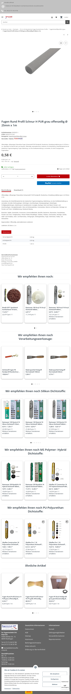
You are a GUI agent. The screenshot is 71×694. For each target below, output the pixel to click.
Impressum (7, 688)
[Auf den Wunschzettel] (66, 43)
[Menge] (17, 176)
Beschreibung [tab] (6, 190)
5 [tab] (39, 384)
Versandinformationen (56, 636)
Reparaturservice (55, 639)
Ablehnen (54, 684)
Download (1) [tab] (18, 190)
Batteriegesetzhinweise (33, 643)
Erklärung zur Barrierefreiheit (35, 650)
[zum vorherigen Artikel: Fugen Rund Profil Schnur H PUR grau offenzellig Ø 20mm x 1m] (64, 35)
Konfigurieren (54, 679)
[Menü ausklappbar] (2, 16)
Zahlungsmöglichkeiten (57, 633)
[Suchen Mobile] (33, 22)
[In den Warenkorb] (53, 176)
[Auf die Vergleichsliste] (61, 43)
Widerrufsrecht (30, 646)
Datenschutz (16, 688)
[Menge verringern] (4, 176)
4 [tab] (38, 111)
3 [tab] (36, 111)
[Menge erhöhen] (32, 176)
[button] (52, 17)
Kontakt (51, 629)
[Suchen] (67, 22)
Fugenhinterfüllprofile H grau (18, 136)
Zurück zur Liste (7, 29)
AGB (26, 633)
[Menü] (68, 676)
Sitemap (28, 636)
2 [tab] (34, 111)
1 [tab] (32, 111)
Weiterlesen (6, 232)
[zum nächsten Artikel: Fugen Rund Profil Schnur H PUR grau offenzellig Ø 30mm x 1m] (68, 35)
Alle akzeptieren (54, 674)
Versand (16, 161)
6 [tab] (40, 442)
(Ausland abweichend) (20, 169)
